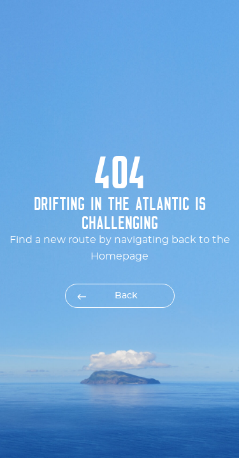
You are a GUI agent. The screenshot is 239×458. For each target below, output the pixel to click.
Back (126, 295)
